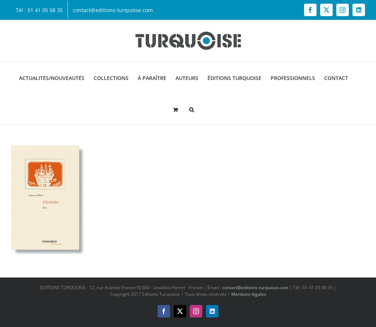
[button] (191, 109)
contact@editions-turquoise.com (255, 287)
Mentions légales (248, 294)
